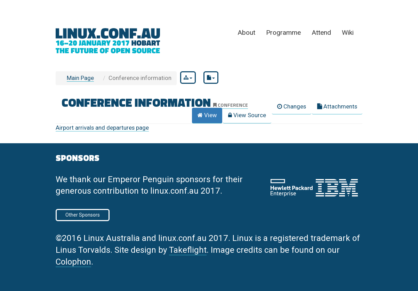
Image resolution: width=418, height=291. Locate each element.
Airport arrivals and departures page (102, 127)
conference (230, 104)
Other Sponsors (82, 215)
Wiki (348, 33)
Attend (321, 33)
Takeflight (188, 250)
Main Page (80, 77)
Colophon (73, 262)
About (246, 33)
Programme (283, 33)
